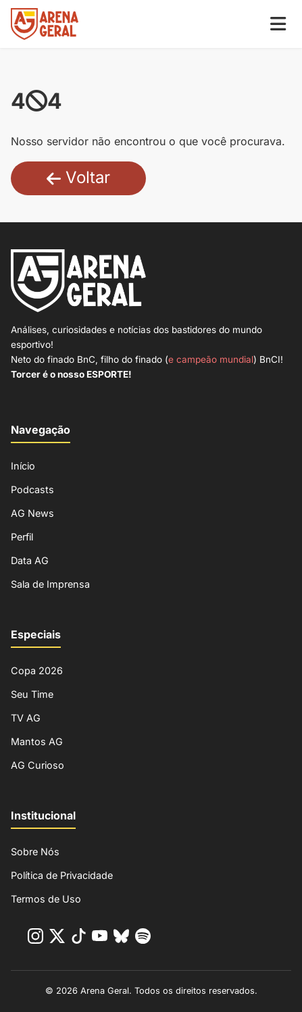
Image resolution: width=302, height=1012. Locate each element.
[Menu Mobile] (278, 24)
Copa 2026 (37, 670)
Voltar (78, 177)
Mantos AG (37, 741)
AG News (32, 513)
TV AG (26, 718)
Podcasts (32, 489)
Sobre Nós (35, 851)
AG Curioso (37, 765)
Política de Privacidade (62, 875)
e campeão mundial (210, 359)
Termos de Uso (46, 899)
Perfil (22, 536)
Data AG (30, 560)
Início (23, 466)
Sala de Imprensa (50, 584)
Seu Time (32, 694)
